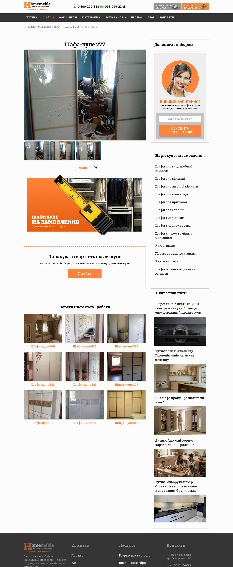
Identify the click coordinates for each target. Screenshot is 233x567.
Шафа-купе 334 (126, 346)
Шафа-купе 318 (84, 423)
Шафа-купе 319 (43, 423)
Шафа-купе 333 (43, 384)
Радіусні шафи (167, 261)
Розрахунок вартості (134, 555)
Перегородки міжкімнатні (176, 253)
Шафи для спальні (169, 210)
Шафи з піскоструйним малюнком (173, 236)
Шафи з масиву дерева (173, 226)
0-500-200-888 (88, 7)
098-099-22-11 (115, 7)
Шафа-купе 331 (84, 384)
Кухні (30, 17)
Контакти (166, 17)
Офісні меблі (68, 17)
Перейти (84, 273)
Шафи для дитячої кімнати (176, 186)
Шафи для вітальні (170, 178)
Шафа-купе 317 (126, 423)
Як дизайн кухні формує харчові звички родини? (174, 443)
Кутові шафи (165, 246)
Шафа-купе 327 (126, 384)
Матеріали (90, 17)
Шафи (47, 17)
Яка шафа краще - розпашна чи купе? (179, 400)
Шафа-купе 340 (43, 346)
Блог (151, 17)
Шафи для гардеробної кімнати (173, 169)
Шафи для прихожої (171, 202)
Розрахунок (114, 17)
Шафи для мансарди (171, 194)
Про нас (137, 17)
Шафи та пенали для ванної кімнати (177, 271)
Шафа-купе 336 (85, 346)
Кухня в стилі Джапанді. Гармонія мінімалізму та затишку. (174, 355)
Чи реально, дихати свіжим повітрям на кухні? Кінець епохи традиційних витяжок (178, 308)
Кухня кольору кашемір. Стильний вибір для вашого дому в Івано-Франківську (177, 486)
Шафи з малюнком (169, 218)
